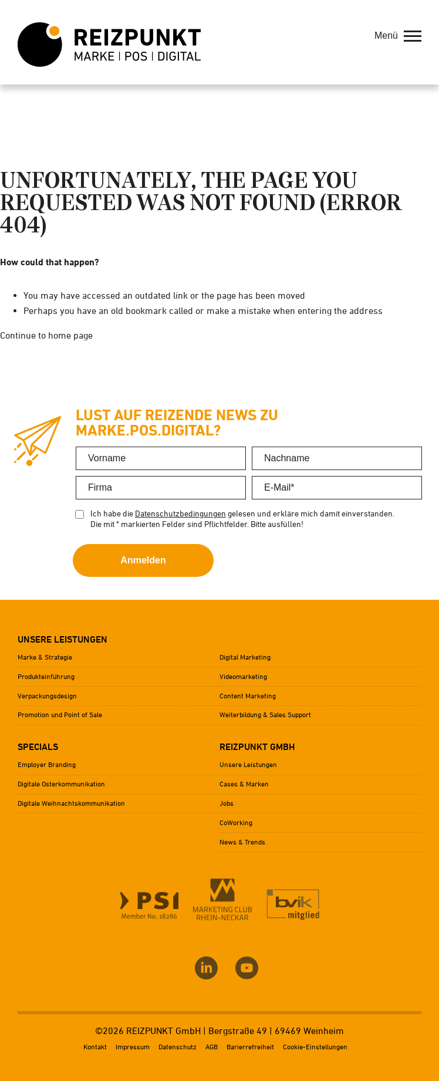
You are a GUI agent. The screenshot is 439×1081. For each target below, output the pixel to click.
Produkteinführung (46, 676)
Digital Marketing (245, 657)
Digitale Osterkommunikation (61, 783)
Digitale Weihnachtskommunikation (71, 803)
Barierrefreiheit (250, 1046)
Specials (38, 746)
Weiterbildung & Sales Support (265, 714)
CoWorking (236, 822)
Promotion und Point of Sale (60, 714)
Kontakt (95, 1046)
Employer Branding (47, 764)
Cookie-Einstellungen (315, 1046)
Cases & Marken (244, 783)
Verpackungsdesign (47, 695)
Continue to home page (46, 335)
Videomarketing (243, 676)
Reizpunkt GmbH (257, 746)
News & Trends (242, 841)
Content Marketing (248, 695)
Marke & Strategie (45, 657)
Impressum (133, 1046)
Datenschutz (177, 1046)
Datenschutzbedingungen (180, 513)
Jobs (227, 803)
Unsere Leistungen (62, 639)
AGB (211, 1046)
